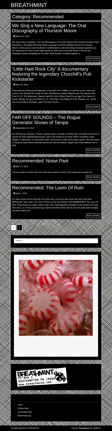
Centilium (84, 428)
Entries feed (23, 408)
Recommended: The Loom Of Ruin (48, 187)
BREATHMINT (29, 5)
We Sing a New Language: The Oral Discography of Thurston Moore (49, 28)
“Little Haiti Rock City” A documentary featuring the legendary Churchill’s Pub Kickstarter (51, 74)
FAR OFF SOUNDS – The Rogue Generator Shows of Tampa (46, 120)
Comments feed (25, 412)
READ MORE (93, 58)
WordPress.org (24, 416)
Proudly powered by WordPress (25, 428)
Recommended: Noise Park (40, 160)
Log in (20, 404)
